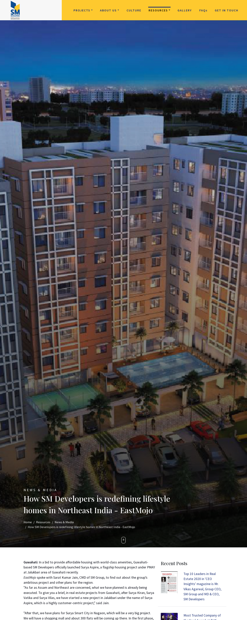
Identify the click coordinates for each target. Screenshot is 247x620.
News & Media (64, 522)
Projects (82, 10)
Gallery (185, 10)
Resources (158, 10)
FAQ (203, 10)
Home (28, 522)
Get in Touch (226, 10)
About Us (108, 10)
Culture (134, 10)
